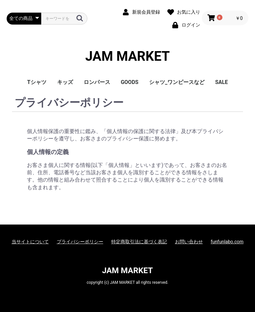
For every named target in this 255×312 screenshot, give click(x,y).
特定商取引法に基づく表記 (139, 241)
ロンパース (97, 82)
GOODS (129, 82)
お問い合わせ (189, 241)
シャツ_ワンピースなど (177, 82)
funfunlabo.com (227, 241)
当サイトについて (30, 241)
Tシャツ (36, 82)
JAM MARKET (127, 56)
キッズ (65, 82)
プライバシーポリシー (80, 241)
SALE (221, 82)
